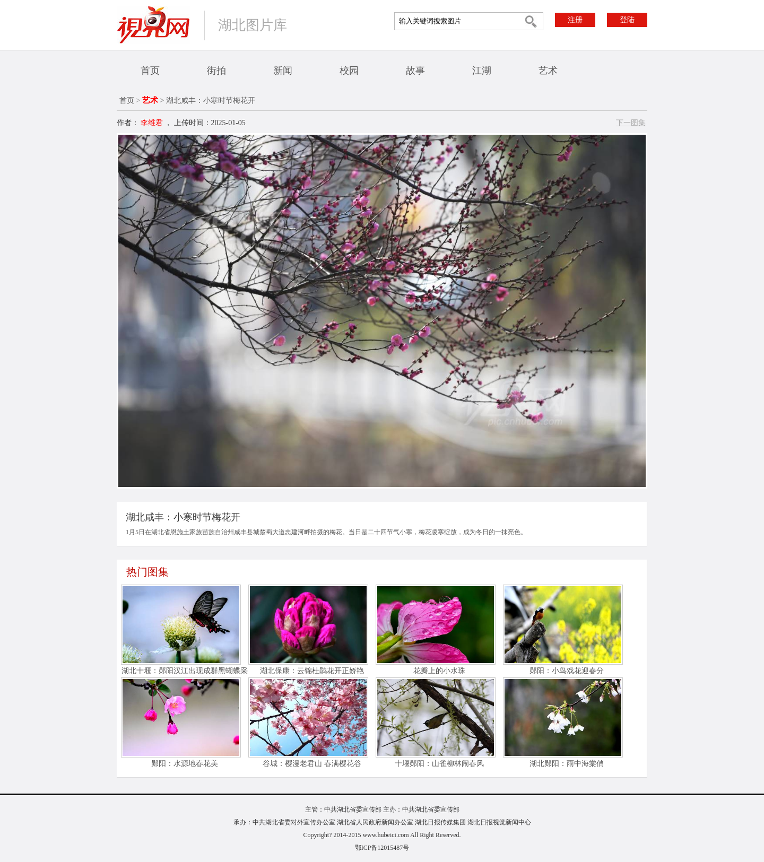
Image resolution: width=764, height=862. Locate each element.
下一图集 (631, 123)
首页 (150, 70)
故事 (415, 70)
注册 (575, 20)
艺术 (548, 70)
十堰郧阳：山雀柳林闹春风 (439, 764)
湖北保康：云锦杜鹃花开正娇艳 (312, 671)
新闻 (282, 70)
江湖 (481, 70)
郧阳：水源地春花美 (184, 764)
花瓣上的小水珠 (439, 671)
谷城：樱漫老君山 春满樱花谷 (312, 764)
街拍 (216, 70)
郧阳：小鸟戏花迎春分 (566, 671)
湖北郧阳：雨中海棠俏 (566, 764)
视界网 (153, 24)
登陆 (627, 20)
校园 (349, 70)
